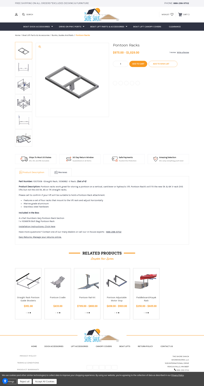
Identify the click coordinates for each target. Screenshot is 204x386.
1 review (173, 52)
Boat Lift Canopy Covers (147, 26)
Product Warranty (28, 369)
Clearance (175, 26)
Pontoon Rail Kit (87, 297)
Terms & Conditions (28, 363)
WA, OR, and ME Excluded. (39, 161)
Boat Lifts (124, 346)
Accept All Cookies (44, 381)
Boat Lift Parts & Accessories (108, 26)
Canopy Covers (104, 346)
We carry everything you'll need (171, 161)
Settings (10, 381)
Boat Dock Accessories (38, 26)
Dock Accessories (53, 346)
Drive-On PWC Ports (71, 26)
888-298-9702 (181, 3)
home (34, 346)
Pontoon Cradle (58, 297)
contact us (167, 346)
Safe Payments (126, 157)
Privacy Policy (28, 356)
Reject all (24, 381)
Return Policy (145, 346)
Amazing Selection (167, 157)
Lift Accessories (79, 346)
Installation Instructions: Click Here (37, 226)
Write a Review (183, 52)
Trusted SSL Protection (127, 161)
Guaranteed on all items (82, 161)
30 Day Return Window (83, 157)
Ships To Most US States (40, 157)
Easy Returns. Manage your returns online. (40, 237)
